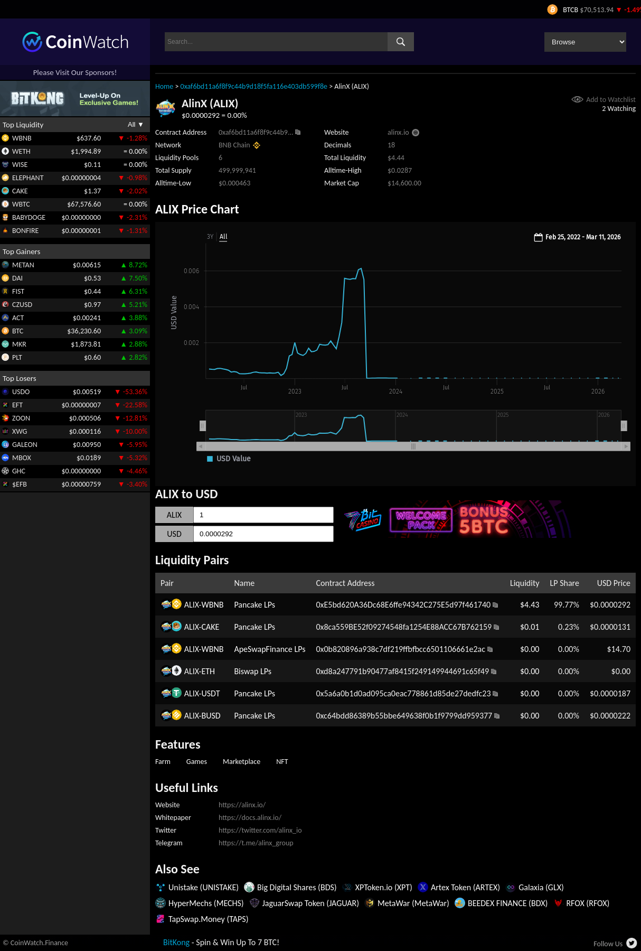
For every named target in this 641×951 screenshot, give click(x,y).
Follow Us (608, 943)
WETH (21, 151)
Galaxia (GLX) (541, 887)
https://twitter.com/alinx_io (260, 830)
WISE (19, 164)
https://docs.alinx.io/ (250, 817)
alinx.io (398, 132)
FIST (18, 291)
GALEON (24, 444)
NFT (282, 761)
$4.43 (529, 605)
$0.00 (529, 649)
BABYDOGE (28, 217)
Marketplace (241, 761)
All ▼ (136, 124)
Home (164, 86)
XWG (19, 431)
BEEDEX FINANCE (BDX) (508, 903)
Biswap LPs (252, 671)
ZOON (21, 418)
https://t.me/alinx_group (256, 842)
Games (196, 761)
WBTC (21, 204)
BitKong (176, 942)
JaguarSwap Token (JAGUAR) (310, 903)
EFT (17, 404)
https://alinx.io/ (242, 804)
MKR (19, 344)
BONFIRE (25, 230)
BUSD (210, 716)
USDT (210, 693)
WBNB (22, 138)
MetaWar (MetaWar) (413, 903)
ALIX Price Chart (197, 209)
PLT (17, 357)
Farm (163, 761)
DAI (17, 278)
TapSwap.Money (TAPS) (208, 919)
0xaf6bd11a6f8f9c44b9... (256, 132)
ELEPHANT (27, 177)
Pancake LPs (254, 605)
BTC (17, 331)
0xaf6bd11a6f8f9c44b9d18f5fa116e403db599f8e (254, 86)
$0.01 (529, 627)
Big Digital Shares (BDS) (297, 887)
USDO (21, 391)
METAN (23, 264)
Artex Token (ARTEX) (465, 887)
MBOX (21, 457)
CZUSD (22, 304)
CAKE (20, 191)
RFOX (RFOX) (587, 903)
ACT (18, 317)
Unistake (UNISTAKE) (203, 887)
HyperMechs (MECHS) (206, 903)
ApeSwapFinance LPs (269, 649)
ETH (208, 671)
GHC (18, 471)
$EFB (19, 484)
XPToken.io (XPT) (383, 887)
